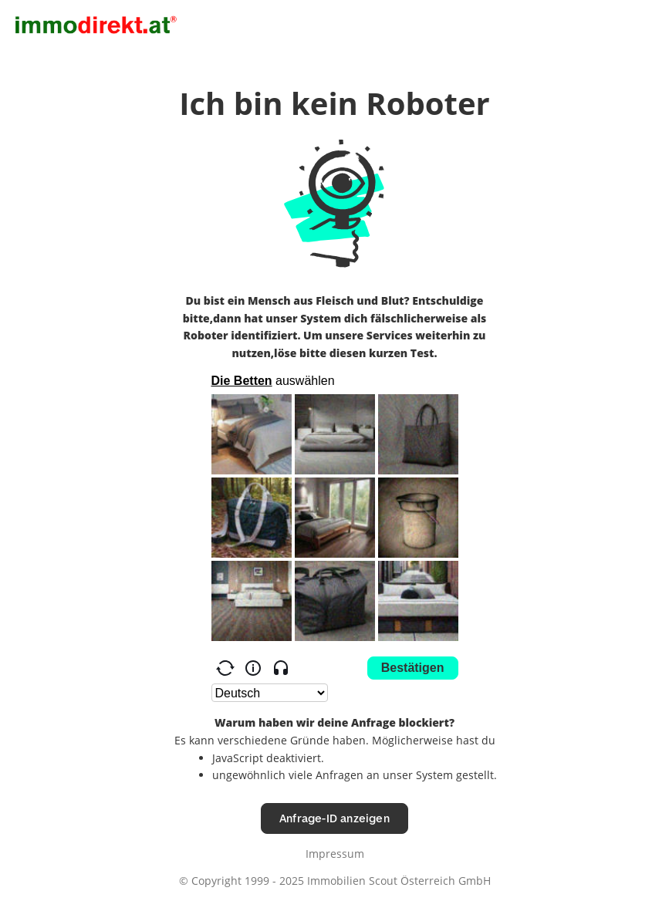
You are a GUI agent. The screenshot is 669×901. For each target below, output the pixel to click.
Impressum (335, 853)
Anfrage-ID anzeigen (334, 818)
